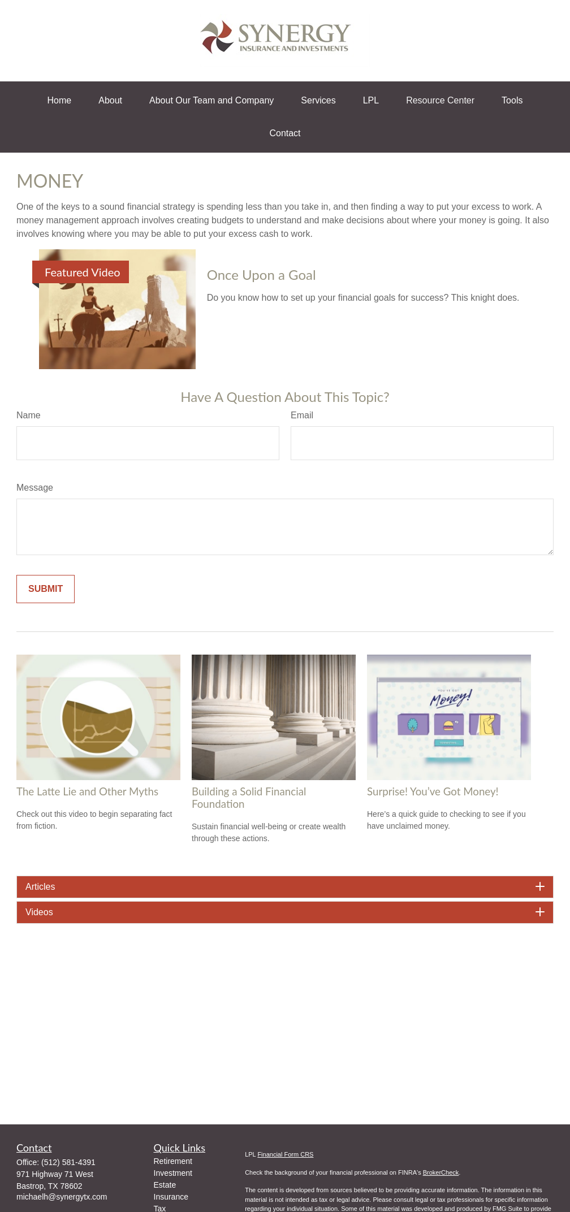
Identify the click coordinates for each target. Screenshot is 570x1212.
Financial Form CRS (285, 1154)
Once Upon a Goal (261, 274)
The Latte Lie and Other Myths (87, 791)
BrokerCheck (441, 1172)
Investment (173, 1173)
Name (28, 415)
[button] (59, 100)
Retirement (173, 1161)
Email (302, 415)
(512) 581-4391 (68, 1162)
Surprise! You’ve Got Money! (433, 791)
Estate (165, 1184)
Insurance (171, 1196)
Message (34, 487)
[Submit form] (45, 589)
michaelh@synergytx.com (61, 1196)
